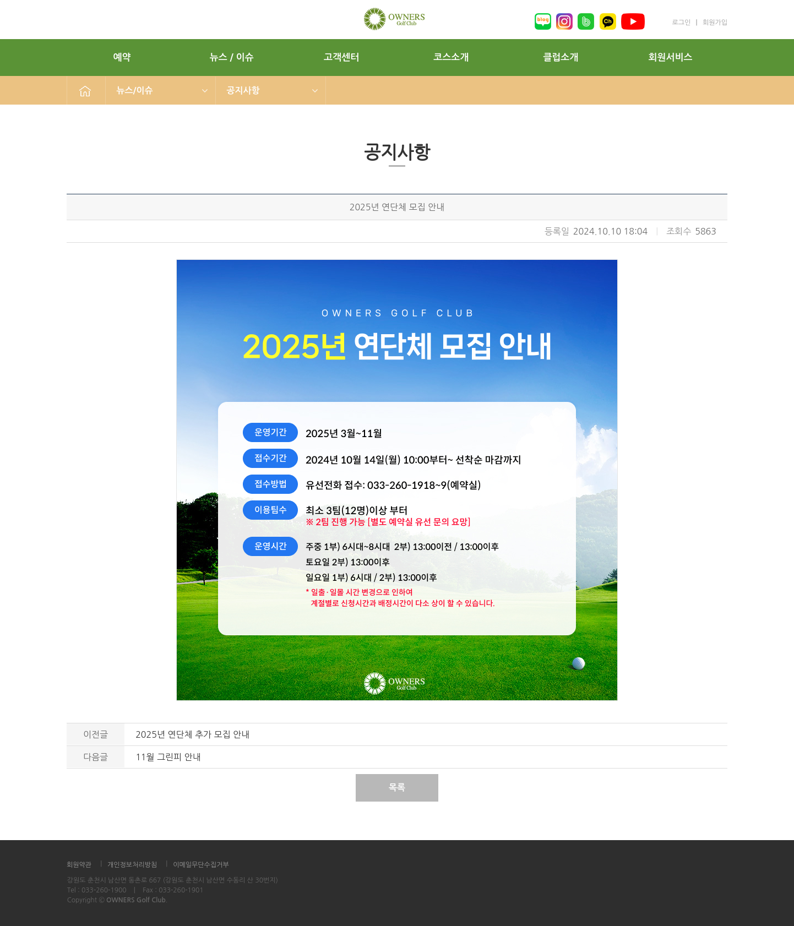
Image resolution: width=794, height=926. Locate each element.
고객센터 (341, 57)
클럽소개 (560, 57)
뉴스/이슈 (135, 90)
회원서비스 (671, 57)
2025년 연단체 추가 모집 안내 (192, 734)
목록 (397, 787)
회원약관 (79, 865)
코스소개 (451, 57)
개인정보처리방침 (132, 865)
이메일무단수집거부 (201, 865)
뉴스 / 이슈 (232, 57)
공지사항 (243, 90)
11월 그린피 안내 (168, 757)
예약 (122, 57)
